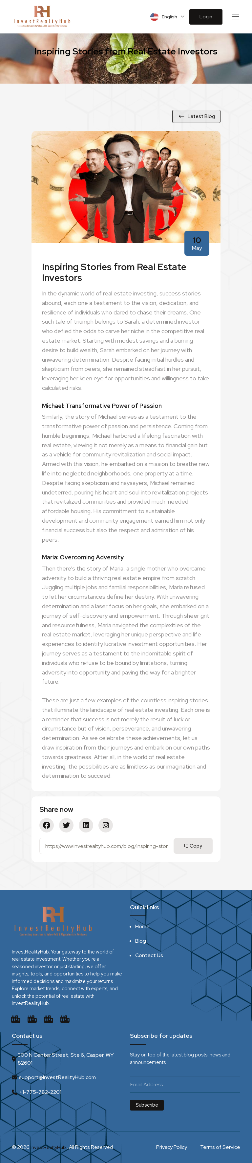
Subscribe (147, 1104)
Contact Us (149, 955)
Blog (140, 940)
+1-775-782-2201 (40, 1091)
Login (206, 16)
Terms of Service (220, 1147)
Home (142, 926)
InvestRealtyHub (49, 1147)
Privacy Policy (171, 1147)
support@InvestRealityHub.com (57, 1076)
